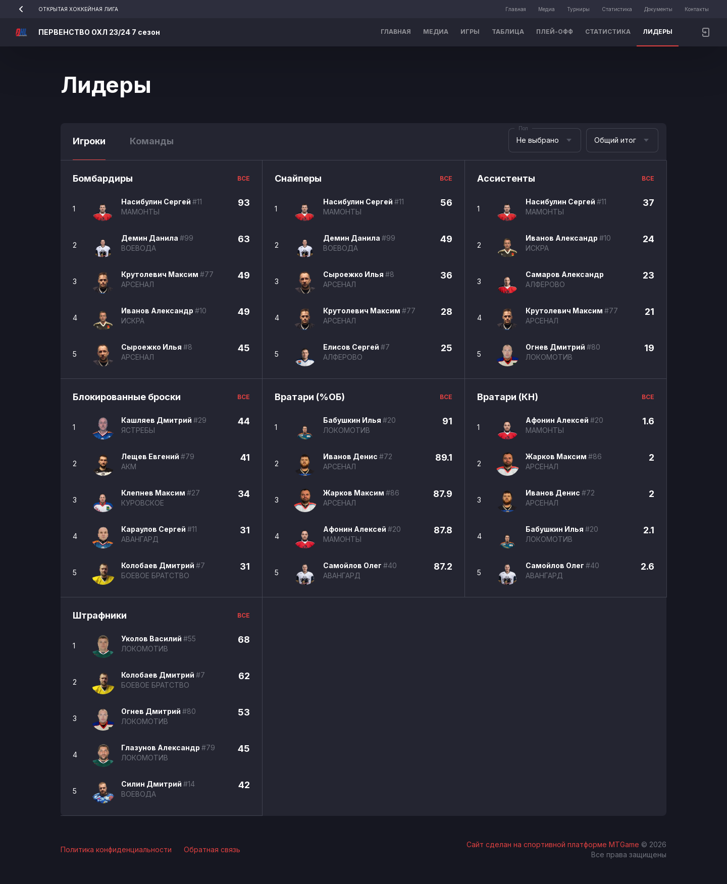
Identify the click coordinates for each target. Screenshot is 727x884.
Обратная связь (212, 849)
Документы (658, 9)
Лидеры (657, 31)
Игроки (89, 141)
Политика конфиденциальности (116, 849)
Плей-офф (554, 31)
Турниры (578, 9)
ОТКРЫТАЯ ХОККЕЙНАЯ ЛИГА (65, 9)
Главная (515, 9)
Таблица (508, 31)
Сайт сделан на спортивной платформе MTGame (553, 844)
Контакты (697, 9)
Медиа (546, 9)
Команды (152, 141)
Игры (470, 31)
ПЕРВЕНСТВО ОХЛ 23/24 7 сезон (99, 32)
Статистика (617, 9)
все (243, 178)
